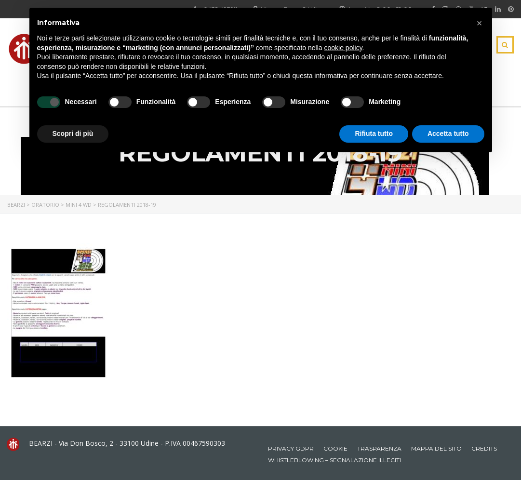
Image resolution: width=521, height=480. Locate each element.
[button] (479, 23)
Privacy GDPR (291, 448)
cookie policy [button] (343, 48)
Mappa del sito (436, 448)
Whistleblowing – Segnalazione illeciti (334, 460)
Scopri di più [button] (73, 133)
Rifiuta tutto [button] (374, 133)
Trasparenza (379, 448)
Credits (484, 448)
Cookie (335, 448)
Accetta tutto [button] (448, 133)
